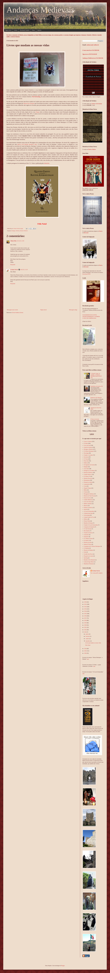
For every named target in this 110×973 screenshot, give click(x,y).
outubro (87, 638)
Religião (86, 466)
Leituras (16, 30)
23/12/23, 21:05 (20, 241)
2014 (85, 611)
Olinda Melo (13, 241)
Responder (12, 264)
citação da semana (88, 447)
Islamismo (86, 536)
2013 (85, 609)
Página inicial (8, 30)
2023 (85, 632)
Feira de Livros (87, 497)
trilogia (37, 112)
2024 (85, 648)
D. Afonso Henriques (89, 451)
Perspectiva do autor (88, 556)
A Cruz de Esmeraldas (89, 511)
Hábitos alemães (87, 503)
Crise (85, 486)
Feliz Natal (87, 645)
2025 (85, 650)
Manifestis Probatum (88, 563)
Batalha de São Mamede (96, 397)
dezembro (88, 641)
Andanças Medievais (40, 9)
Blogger (63, 965)
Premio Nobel (87, 521)
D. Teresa (86, 459)
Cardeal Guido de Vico (89, 517)
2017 (85, 618)
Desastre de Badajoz (88, 550)
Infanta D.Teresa (87, 544)
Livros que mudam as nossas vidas (93, 643)
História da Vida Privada (89, 495)
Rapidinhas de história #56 (97, 386)
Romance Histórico (24, 230)
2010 (85, 602)
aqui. (83, 673)
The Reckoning (36, 96)
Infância (86, 462)
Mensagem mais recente (12, 309)
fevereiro (88, 636)
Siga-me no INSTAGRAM (89, 54)
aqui (88, 659)
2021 (85, 627)
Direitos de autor (88, 542)
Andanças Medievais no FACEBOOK (92, 58)
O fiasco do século (95, 419)
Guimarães (86, 534)
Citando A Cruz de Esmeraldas (91, 525)
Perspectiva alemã (88, 482)
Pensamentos (87, 480)
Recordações (87, 530)
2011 (85, 604)
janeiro (87, 634)
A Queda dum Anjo (88, 513)
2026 (85, 653)
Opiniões (39, 30)
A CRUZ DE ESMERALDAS (89, 318)
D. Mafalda (86, 548)
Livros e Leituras (88, 441)
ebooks (85, 509)
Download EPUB (86, 274)
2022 (85, 629)
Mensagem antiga (73, 309)
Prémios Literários (88, 507)
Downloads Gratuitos (24, 30)
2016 (85, 616)
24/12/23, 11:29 (24, 269)
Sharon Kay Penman (29, 103)
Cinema (85, 492)
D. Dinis (86, 443)
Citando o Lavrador (88, 455)
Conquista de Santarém (89, 527)
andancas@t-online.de (92, 45)
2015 (85, 613)
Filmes (33, 30)
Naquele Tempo (87, 488)
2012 (85, 606)
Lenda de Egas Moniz (89, 561)
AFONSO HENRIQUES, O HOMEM (91, 316)
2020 (85, 625)
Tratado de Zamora (88, 532)
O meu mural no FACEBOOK (90, 50)
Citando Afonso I (88, 474)
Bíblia (85, 490)
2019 (85, 622)
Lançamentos (87, 484)
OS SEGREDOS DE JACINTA (89, 315)
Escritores (86, 457)
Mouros (85, 505)
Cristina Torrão (14, 269)
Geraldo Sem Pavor (88, 554)
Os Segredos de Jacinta (89, 464)
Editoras (86, 519)
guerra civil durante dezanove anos (27, 144)
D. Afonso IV (87, 476)
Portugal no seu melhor (89, 470)
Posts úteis (86, 461)
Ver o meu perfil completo (97, 573)
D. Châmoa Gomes (88, 538)
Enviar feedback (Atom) (17, 312)
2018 (85, 620)
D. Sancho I (86, 540)
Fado (85, 552)
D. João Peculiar (87, 528)
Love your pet (87, 445)
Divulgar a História (15, 230)
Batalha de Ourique (88, 523)
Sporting (86, 558)
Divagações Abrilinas (89, 494)
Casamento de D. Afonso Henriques (92, 546)
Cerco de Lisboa (87, 501)
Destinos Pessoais (88, 478)
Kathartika (46, 163)
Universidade (87, 515)
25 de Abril (86, 468)
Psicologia (86, 453)
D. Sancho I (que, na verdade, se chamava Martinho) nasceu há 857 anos (96, 375)
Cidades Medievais (88, 499)
